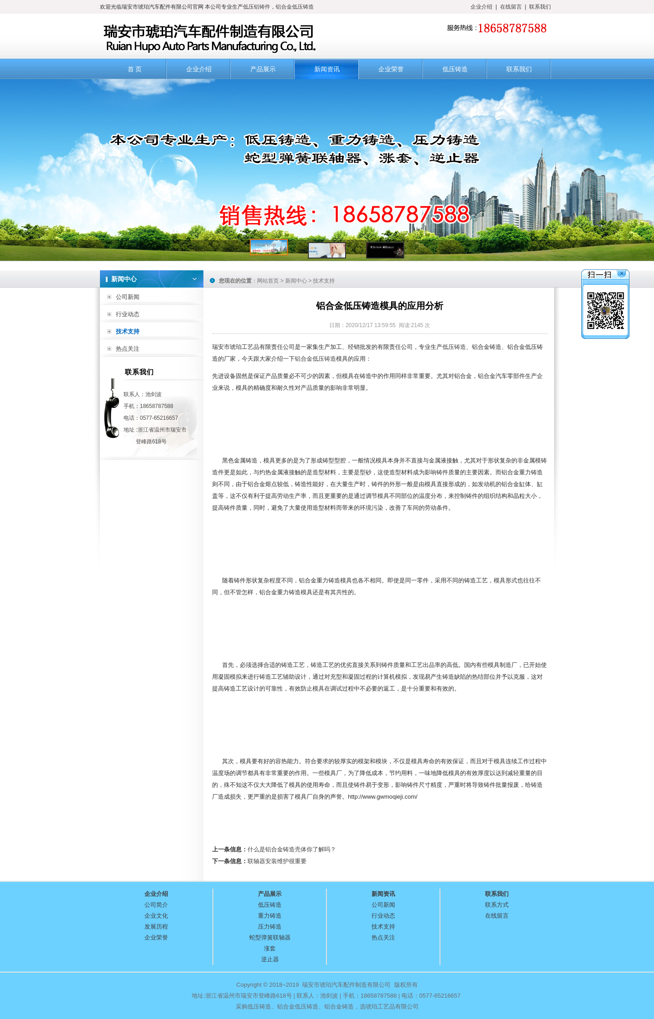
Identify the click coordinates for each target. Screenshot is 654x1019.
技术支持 (127, 331)
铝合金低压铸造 (295, 7)
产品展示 (263, 69)
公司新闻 (127, 296)
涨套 (270, 948)
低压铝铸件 (256, 7)
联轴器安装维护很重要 (277, 861)
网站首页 (268, 281)
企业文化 (156, 915)
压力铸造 (270, 926)
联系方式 (497, 904)
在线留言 (511, 7)
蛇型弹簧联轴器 (270, 937)
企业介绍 (481, 7)
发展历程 (156, 926)
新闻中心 (296, 281)
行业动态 (127, 314)
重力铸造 (270, 915)
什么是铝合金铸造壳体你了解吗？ (292, 849)
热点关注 (127, 348)
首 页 (135, 69)
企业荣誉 (391, 69)
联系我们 (540, 7)
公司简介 (156, 904)
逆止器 (270, 959)
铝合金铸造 (339, 1006)
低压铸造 (455, 69)
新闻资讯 (327, 69)
